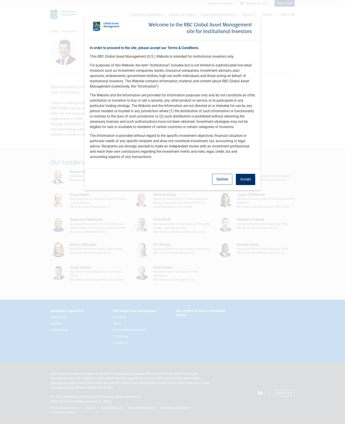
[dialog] (172, 212)
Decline (222, 179)
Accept (245, 179)
